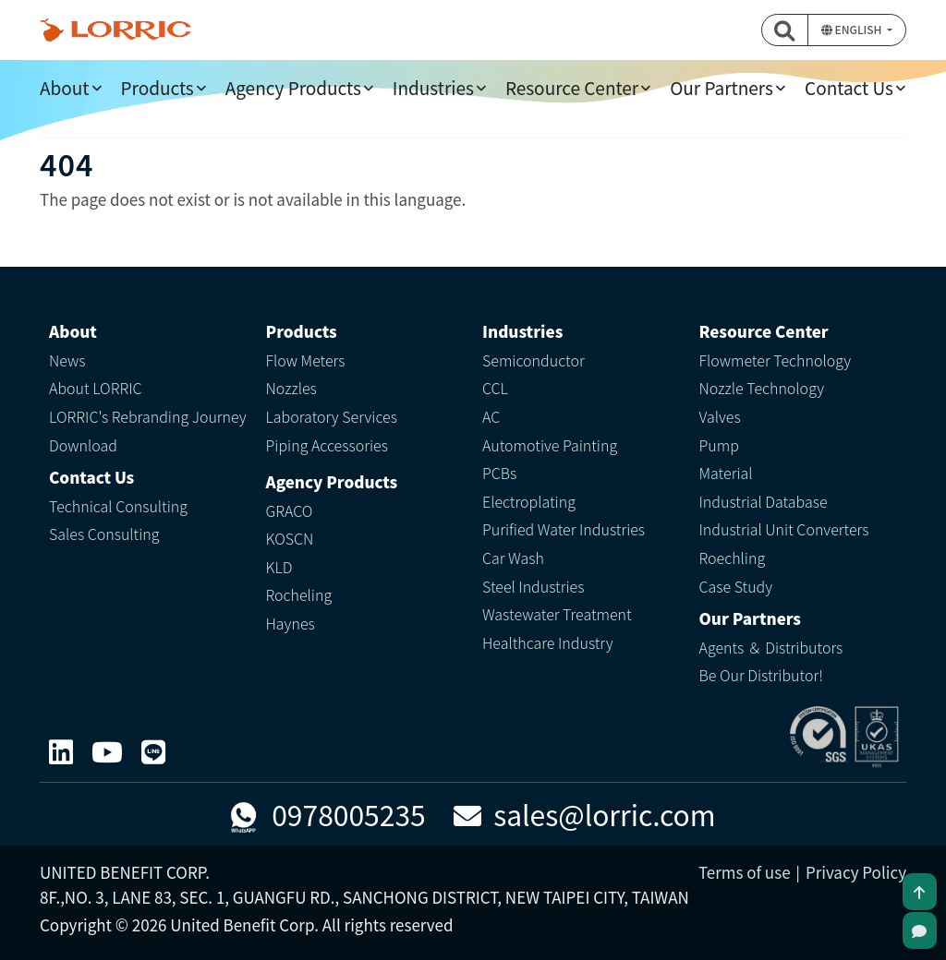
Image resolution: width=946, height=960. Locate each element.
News (67, 360)
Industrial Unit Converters (784, 529)
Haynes (290, 623)
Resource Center (571, 87)
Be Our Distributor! (761, 675)
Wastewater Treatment (557, 614)
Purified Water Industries (563, 529)
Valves (720, 416)
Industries (433, 87)
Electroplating (529, 501)
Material (726, 473)
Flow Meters (306, 360)
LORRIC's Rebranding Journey (148, 416)
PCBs (499, 473)
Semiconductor (533, 360)
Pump (719, 445)
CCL (495, 388)
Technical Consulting (118, 506)
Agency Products (293, 87)
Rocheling (299, 594)
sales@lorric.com (585, 814)
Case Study (736, 586)
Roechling (732, 557)
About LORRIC (95, 388)
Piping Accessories (327, 445)
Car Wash (513, 557)
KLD (279, 567)
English (852, 29)
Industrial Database (763, 501)
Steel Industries (533, 586)
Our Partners (721, 87)
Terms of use (744, 871)
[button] (785, 30)
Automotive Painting (549, 445)
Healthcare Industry (547, 642)
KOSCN (290, 538)
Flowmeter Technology (775, 360)
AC (491, 416)
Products (157, 87)
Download (83, 445)
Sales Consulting (104, 533)
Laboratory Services (331, 416)
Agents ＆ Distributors (771, 647)
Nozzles (291, 388)
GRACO (289, 510)
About (65, 87)
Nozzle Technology (762, 388)
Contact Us (849, 87)
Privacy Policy (856, 871)
